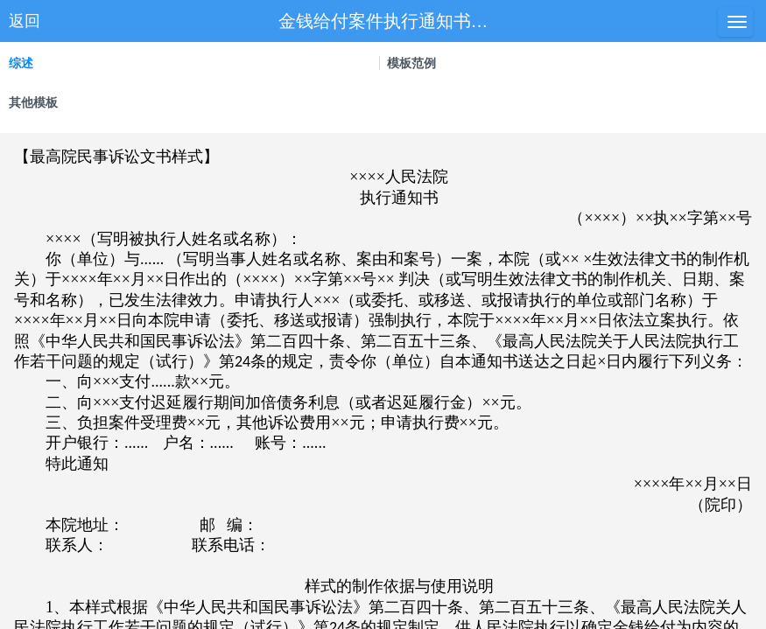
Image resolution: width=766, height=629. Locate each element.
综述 (21, 63)
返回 (24, 21)
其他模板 (33, 102)
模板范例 (411, 63)
